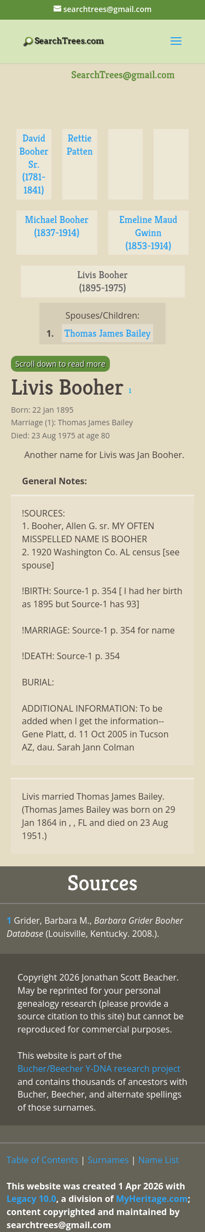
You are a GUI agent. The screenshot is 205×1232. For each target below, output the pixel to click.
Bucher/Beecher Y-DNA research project (98, 1069)
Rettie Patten (80, 144)
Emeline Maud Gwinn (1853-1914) (148, 232)
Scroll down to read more (60, 364)
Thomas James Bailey (108, 333)
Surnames (107, 1160)
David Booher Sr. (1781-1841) (33, 164)
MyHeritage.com (152, 1199)
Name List (158, 1160)
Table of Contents (42, 1160)
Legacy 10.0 (31, 1199)
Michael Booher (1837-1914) (57, 226)
